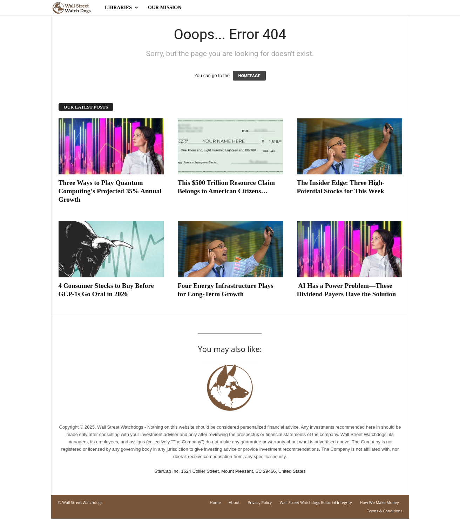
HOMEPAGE (249, 76)
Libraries (121, 7)
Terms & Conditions (384, 510)
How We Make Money (379, 502)
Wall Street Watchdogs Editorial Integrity (316, 502)
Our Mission (164, 7)
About (234, 502)
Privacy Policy (260, 502)
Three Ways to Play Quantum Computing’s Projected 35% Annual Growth (110, 191)
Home (215, 502)
